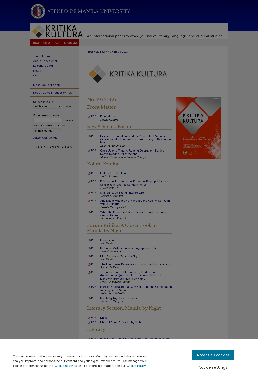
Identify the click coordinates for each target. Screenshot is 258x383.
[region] (129, 361)
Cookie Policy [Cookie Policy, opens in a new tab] (136, 366)
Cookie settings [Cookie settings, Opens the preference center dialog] (213, 367)
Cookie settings (66, 366)
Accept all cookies (213, 355)
